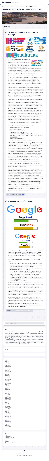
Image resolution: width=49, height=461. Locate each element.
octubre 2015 (7, 401)
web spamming (37, 250)
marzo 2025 (7, 369)
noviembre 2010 (8, 413)
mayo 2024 (7, 374)
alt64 (10, 261)
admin (14, 194)
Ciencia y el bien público (31, 6)
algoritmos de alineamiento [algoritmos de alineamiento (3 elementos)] (19, 331)
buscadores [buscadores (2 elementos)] (7, 333)
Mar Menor (7, 441)
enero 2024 (7, 376)
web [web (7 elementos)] (18, 343)
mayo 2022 (7, 384)
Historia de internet (19, 6)
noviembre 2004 (8, 426)
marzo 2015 (7, 404)
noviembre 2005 (8, 422)
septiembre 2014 (8, 407)
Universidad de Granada (31, 101)
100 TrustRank (22, 284)
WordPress (25, 455)
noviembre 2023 (8, 379)
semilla (23, 300)
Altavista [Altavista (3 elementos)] (27, 331)
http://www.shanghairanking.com (20, 132)
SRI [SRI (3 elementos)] (33, 342)
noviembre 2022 (8, 383)
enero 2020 (7, 393)
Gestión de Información (9, 437)
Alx (30, 455)
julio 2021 (7, 388)
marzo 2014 (7, 408)
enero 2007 (7, 417)
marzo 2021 (7, 389)
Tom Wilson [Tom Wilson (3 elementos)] (8, 343)
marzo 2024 (7, 375)
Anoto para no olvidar (31, 9)
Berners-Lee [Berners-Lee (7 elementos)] (39, 331)
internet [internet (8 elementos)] (18, 338)
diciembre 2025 (8, 366)
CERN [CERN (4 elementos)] (12, 333)
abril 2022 (7, 385)
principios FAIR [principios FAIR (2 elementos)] (26, 339)
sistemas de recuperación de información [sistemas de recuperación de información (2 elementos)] (15, 342)
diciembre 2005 (8, 421)
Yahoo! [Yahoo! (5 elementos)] (26, 343)
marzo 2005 (7, 425)
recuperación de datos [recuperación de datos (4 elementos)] (37, 339)
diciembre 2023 (8, 378)
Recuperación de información (8, 9)
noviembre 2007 (8, 416)
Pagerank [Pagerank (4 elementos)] (9, 339)
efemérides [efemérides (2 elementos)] (23, 336)
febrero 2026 (7, 365)
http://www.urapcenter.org (18, 129)
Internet (6, 440)
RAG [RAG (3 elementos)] (30, 339)
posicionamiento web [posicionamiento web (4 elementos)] (17, 339)
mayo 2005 (7, 424)
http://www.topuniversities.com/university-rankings (23, 140)
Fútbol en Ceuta (20, 9)
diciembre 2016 (8, 398)
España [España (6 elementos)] (29, 336)
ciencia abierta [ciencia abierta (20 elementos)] (21, 333)
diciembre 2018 (8, 397)
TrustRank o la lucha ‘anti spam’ (20, 201)
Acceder (6, 349)
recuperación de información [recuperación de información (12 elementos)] (16, 341)
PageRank (11, 256)
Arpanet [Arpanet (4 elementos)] (32, 331)
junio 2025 (7, 367)
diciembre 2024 (8, 371)
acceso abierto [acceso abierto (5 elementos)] (9, 331)
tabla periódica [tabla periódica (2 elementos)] (37, 342)
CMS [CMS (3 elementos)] (30, 333)
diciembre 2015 (8, 399)
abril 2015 (7, 403)
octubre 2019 (7, 394)
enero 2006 (7, 420)
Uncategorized (18, 194)
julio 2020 (7, 392)
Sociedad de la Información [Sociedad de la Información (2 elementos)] (27, 342)
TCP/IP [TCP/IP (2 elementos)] (42, 342)
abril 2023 (7, 381)
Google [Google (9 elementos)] (10, 338)
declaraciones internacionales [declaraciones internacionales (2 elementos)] (16, 336)
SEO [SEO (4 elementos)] (6, 342)
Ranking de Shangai (29, 77)
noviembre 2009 (8, 415)
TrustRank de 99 (25, 286)
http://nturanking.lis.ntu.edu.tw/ (30, 133)
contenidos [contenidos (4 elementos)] (19, 334)
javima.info (6, 2)
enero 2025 (7, 370)
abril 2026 (7, 362)
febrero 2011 (7, 412)
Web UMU (40, 9)
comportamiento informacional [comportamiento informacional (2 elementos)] (37, 333)
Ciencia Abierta (9, 6)
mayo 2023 (7, 380)
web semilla (17, 278)
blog (3, 6)
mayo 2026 (7, 361)
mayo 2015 (7, 402)
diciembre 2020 (8, 390)
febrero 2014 (7, 410)
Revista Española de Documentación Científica (31, 104)
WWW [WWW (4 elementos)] (22, 343)
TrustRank (17, 271)
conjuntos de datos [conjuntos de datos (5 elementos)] (10, 334)
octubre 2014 (7, 406)
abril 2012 (7, 411)
